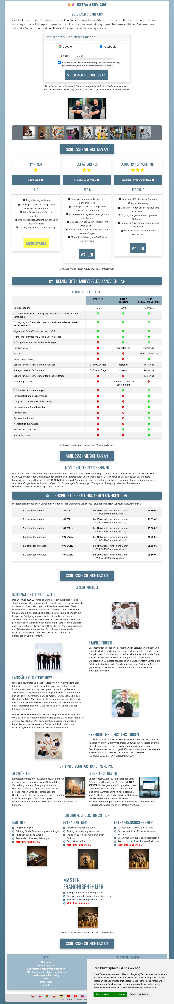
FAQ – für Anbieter (57, 971)
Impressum (46, 981)
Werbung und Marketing (46, 975)
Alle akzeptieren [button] (103, 994)
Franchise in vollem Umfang (137, 179)
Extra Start (35, 179)
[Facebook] (107, 46)
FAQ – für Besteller (35, 971)
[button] (87, 254)
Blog (46, 978)
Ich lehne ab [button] (119, 994)
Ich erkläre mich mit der (90, 64)
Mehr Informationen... (28, 841)
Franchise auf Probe (86, 179)
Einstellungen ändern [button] (139, 994)
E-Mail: (64, 55)
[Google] (65, 46)
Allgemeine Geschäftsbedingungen (46, 968)
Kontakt (46, 985)
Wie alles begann (46, 965)
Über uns (46, 962)
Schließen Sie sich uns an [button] (87, 149)
